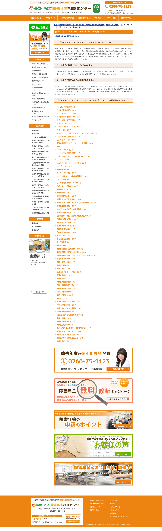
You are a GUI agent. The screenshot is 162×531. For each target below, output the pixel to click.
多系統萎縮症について (65, 275)
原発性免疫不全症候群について (68, 226)
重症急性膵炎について (65, 245)
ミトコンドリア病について (66, 173)
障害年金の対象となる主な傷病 (40, 94)
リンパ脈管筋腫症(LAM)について (69, 183)
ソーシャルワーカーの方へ (40, 117)
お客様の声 (35, 134)
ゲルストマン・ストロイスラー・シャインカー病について (78, 133)
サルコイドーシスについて (66, 140)
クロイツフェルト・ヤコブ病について (71, 127)
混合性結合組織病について (66, 239)
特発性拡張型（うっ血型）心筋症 (69, 302)
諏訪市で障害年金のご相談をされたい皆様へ (40, 186)
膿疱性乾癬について (64, 318)
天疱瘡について (62, 298)
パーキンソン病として (65, 150)
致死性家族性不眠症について (67, 288)
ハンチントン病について (66, 160)
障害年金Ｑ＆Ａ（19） (39, 67)
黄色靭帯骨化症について (66, 193)
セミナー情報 (36, 226)
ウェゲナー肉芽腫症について (67, 117)
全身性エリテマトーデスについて (69, 272)
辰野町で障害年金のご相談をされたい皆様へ (40, 147)
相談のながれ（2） (38, 81)
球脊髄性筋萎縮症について (66, 206)
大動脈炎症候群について (66, 282)
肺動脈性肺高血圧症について (67, 321)
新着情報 (35, 223)
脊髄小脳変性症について (66, 262)
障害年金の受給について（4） (40, 89)
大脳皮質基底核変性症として (67, 285)
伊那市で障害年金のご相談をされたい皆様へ (40, 175)
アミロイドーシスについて (66, 113)
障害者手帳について (38, 108)
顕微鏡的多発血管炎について (67, 219)
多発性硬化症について (65, 278)
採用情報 (113, 513)
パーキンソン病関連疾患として (68, 153)
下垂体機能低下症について (66, 196)
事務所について (115, 503)
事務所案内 (98, 18)
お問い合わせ (114, 510)
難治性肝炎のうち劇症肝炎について (70, 315)
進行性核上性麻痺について (66, 259)
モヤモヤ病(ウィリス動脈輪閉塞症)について (73, 176)
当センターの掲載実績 (39, 137)
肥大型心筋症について (65, 325)
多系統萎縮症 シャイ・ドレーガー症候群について (75, 143)
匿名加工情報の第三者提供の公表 (40, 203)
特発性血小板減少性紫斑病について (70, 308)
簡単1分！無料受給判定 (39, 74)
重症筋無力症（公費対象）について (70, 249)
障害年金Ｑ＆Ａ (95, 507)
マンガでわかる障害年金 (40, 77)
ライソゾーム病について (66, 179)
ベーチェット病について (66, 169)
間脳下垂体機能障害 (64, 292)
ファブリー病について (65, 166)
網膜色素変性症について (66, 341)
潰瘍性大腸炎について (65, 295)
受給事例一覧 (50, 18)
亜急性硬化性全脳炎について (67, 186)
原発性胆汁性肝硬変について (67, 222)
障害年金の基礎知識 (97, 500)
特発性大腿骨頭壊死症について (68, 311)
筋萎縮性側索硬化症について (67, 212)
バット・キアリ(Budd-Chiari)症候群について (73, 156)
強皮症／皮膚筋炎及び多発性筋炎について (72, 209)
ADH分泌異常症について (66, 107)
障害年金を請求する (38, 99)
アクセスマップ (115, 507)
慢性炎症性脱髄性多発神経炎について (71, 335)
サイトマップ (36, 120)
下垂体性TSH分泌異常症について (69, 199)
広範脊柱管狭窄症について (66, 232)
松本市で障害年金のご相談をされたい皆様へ (40, 169)
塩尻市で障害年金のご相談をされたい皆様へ (40, 181)
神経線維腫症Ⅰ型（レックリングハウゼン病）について (77, 255)
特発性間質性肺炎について (66, 305)
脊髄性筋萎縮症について (66, 265)
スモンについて (62, 146)
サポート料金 (111, 18)
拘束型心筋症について (65, 236)
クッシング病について (65, 123)
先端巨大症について (64, 269)
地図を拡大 (40, 292)
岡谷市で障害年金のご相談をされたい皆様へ (40, 142)
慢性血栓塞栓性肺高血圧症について (70, 338)
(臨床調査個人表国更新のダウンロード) (69, 36)
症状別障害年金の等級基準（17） (40, 103)
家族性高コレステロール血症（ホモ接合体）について (76, 202)
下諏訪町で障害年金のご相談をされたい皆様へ (40, 164)
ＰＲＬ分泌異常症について (66, 110)
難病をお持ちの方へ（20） (38, 112)
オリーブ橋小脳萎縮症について (68, 120)
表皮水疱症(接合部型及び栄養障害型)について (74, 328)
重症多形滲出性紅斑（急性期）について (71, 252)
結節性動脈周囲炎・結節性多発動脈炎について (74, 216)
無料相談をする (84, 18)
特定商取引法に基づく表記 (40, 213)
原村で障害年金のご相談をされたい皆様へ (40, 197)
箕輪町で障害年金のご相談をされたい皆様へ (40, 153)
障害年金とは (36, 18)
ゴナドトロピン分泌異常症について (70, 136)
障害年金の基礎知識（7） (40, 64)
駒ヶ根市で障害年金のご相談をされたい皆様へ (40, 158)
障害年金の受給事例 (97, 503)
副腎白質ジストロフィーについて (69, 331)
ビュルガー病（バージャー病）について (71, 163)
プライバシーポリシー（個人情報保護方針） (40, 208)
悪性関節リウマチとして (66, 189)
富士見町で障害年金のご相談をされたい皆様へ (40, 192)
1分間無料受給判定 (67, 18)
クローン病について (64, 130)
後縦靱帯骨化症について (66, 229)
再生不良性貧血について (66, 242)
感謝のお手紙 (126, 18)
